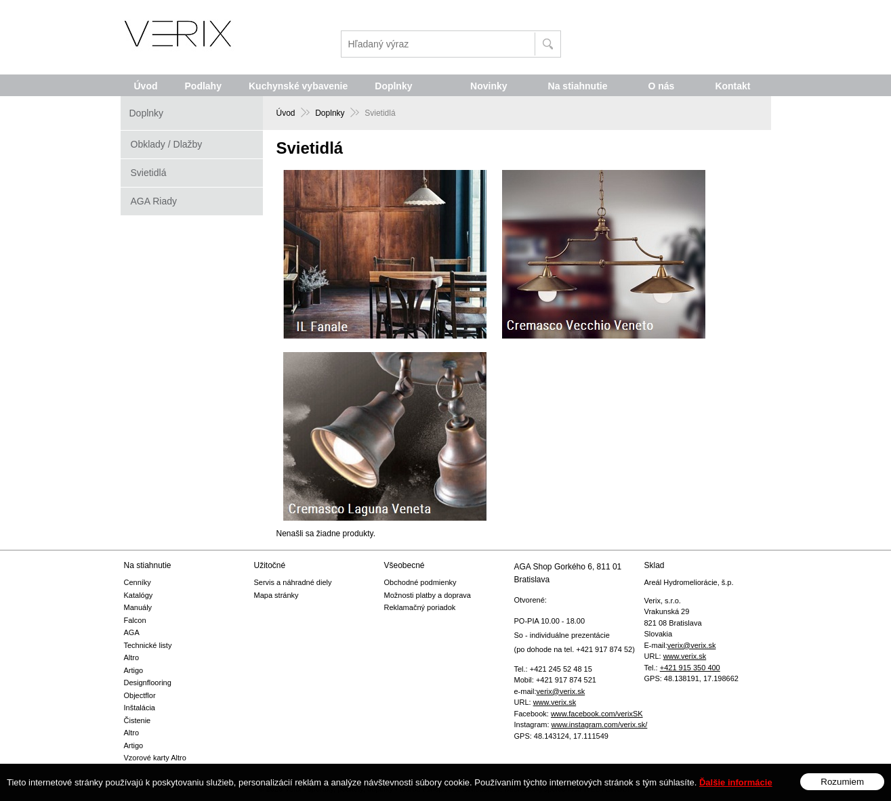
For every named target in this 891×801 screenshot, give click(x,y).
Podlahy (203, 86)
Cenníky (137, 582)
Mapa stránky (276, 595)
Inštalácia (139, 707)
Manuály (138, 607)
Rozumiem (842, 790)
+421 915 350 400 (690, 668)
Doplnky (393, 86)
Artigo (134, 670)
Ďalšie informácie (735, 791)
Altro (132, 657)
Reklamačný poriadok (420, 607)
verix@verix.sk (561, 691)
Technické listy (148, 645)
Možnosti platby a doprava (427, 595)
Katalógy (138, 595)
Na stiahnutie (578, 86)
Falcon (135, 620)
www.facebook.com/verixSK (597, 714)
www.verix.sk (555, 702)
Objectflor (140, 695)
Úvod (146, 86)
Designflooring (147, 682)
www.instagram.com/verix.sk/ (600, 724)
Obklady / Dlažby (167, 144)
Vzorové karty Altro (155, 758)
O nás (661, 86)
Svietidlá (149, 172)
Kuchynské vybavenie (298, 86)
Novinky (488, 86)
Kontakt (732, 86)
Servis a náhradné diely (293, 582)
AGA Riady (154, 201)
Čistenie (137, 720)
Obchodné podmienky (420, 582)
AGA (132, 632)
